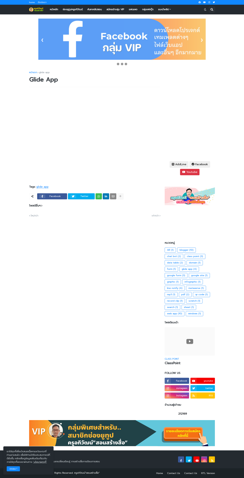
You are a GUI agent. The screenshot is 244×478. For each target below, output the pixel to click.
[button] (205, 10)
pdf (185, 294)
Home (159, 473)
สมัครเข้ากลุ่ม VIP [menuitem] (115, 9)
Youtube (189, 172)
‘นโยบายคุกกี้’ (40, 462)
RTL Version (208, 473)
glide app (44, 72)
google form (176, 275)
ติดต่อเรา (42, 2)
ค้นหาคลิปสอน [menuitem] (94, 9)
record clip (175, 301)
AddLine (179, 164)
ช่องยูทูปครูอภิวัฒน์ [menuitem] (73, 9)
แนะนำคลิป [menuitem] (163, 9)
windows (194, 313)
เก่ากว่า (155, 216)
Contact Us (173, 473)
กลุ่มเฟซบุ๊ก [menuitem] (147, 9)
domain (194, 262)
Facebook (200, 164)
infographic (192, 282)
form (171, 269)
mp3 (171, 294)
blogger (186, 250)
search (172, 307)
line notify (174, 288)
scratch (194, 301)
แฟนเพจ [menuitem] (133, 9)
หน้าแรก (33, 72)
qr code (201, 294)
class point (195, 256)
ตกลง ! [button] (13, 469)
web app (174, 313)
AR (170, 250)
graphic (173, 282)
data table (175, 262)
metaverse (196, 288)
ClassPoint (172, 363)
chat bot (174, 256)
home (32, 2)
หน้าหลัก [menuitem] (54, 9)
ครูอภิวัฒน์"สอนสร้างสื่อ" (87, 473)
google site (199, 275)
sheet (189, 307)
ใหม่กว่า (34, 216)
